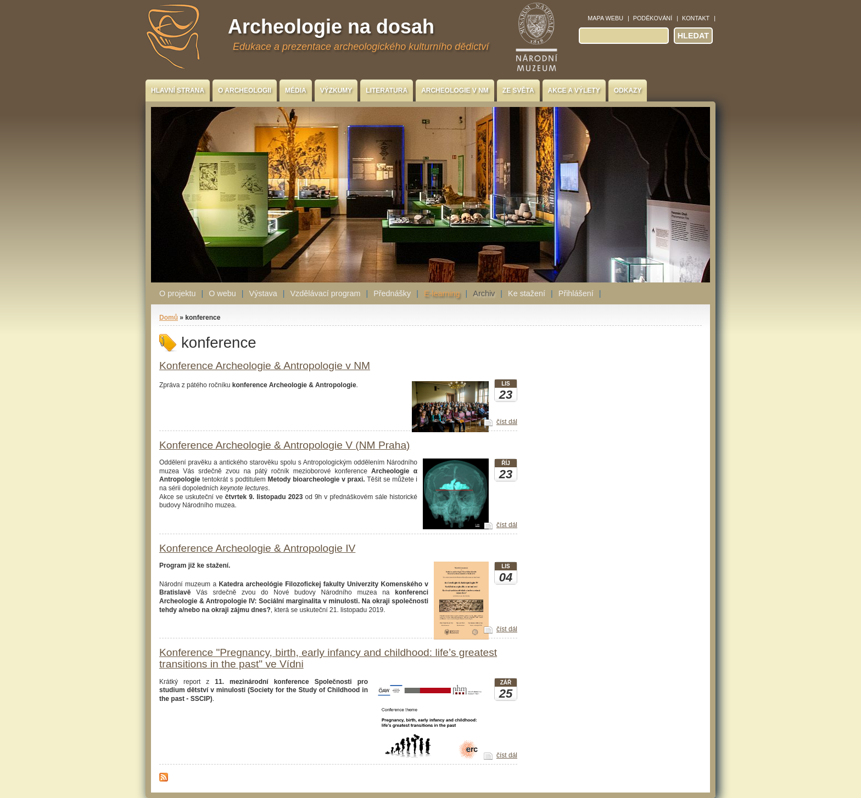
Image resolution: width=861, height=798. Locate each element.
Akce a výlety (574, 90)
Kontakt (695, 18)
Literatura (386, 90)
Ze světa (518, 90)
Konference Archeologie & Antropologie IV (257, 548)
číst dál (506, 422)
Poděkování (652, 18)
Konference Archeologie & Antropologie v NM (264, 365)
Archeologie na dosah (331, 26)
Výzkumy (336, 90)
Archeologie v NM (455, 90)
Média (295, 90)
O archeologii (244, 90)
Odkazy (628, 90)
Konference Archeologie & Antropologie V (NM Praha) (284, 445)
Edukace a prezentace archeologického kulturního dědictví (361, 46)
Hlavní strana (177, 90)
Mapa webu (605, 18)
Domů (168, 317)
